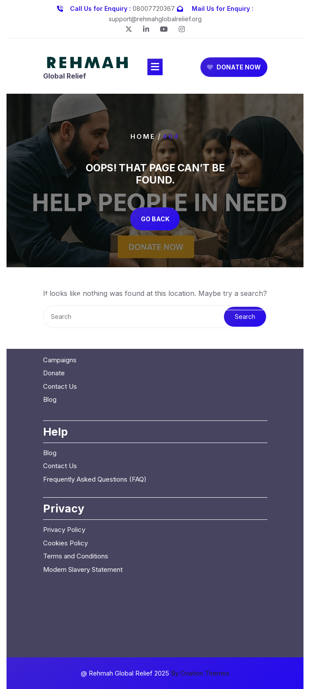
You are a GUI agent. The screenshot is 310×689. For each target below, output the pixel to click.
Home (143, 136)
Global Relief (64, 78)
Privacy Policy (64, 463)
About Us (57, 267)
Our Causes (60, 280)
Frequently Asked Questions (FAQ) (95, 413)
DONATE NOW (234, 69)
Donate (54, 306)
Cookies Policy (65, 476)
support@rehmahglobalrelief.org (155, 17)
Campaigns (60, 293)
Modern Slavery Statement (83, 503)
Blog (50, 333)
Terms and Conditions (75, 490)
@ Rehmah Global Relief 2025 (155, 673)
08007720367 (154, 6)
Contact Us (60, 320)
